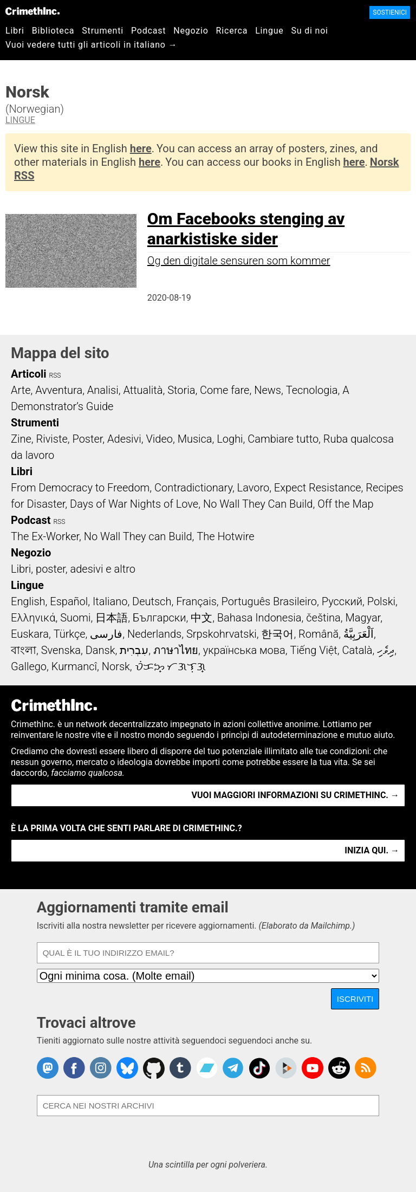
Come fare (224, 390)
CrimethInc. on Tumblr (180, 1068)
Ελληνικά (33, 617)
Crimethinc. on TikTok (259, 1068)
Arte (20, 390)
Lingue (269, 30)
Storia (181, 390)
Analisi (103, 390)
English (28, 601)
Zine (21, 438)
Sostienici (390, 12)
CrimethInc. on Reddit (339, 1068)
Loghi (230, 438)
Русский (342, 601)
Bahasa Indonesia (259, 617)
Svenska (61, 650)
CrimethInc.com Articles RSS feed (365, 1068)
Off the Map (345, 503)
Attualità (142, 390)
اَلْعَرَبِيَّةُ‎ (358, 633)
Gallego (29, 666)
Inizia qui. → (371, 850)
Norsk (116, 666)
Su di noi (309, 30)
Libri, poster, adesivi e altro (73, 568)
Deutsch (151, 601)
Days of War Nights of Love (134, 503)
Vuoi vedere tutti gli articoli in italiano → (91, 45)
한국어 (277, 633)
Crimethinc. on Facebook (74, 1068)
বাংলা (23, 650)
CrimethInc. (32, 10)
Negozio (190, 30)
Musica (195, 438)
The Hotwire (225, 536)
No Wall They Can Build (258, 503)
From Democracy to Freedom (80, 487)
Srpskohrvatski (221, 633)
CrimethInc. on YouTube (312, 1068)
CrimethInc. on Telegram (233, 1068)
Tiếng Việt (313, 650)
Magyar (362, 617)
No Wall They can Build (138, 536)
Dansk (100, 650)
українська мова (244, 650)
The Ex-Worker (45, 536)
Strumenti (102, 30)
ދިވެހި (385, 650)
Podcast (148, 30)
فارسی (106, 633)
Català (357, 650)
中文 (201, 617)
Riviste (52, 438)
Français (196, 601)
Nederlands (154, 633)
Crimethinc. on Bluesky (127, 1068)
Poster (87, 438)
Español (69, 601)
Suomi (75, 617)
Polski (381, 601)
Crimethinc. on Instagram (101, 1068)
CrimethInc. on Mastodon (47, 1068)
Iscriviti (355, 998)
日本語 (111, 617)
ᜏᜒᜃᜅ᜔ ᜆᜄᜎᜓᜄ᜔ (170, 666)
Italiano (110, 601)
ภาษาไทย (175, 650)
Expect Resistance (317, 487)
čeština (323, 617)
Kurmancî (74, 666)
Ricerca (232, 30)
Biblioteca (53, 30)
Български (159, 617)
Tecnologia (312, 390)
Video (159, 438)
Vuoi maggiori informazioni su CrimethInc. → (295, 795)
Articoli (29, 373)
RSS (55, 375)
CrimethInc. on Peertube (286, 1068)
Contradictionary (193, 487)
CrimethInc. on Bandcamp (207, 1068)
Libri (14, 30)
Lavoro (253, 487)
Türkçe (70, 633)
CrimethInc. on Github (154, 1068)
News (267, 390)
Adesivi (124, 438)
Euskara (30, 633)
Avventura (58, 390)
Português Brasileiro (269, 601)
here (141, 148)
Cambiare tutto (283, 438)
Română (318, 633)
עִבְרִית (134, 650)
